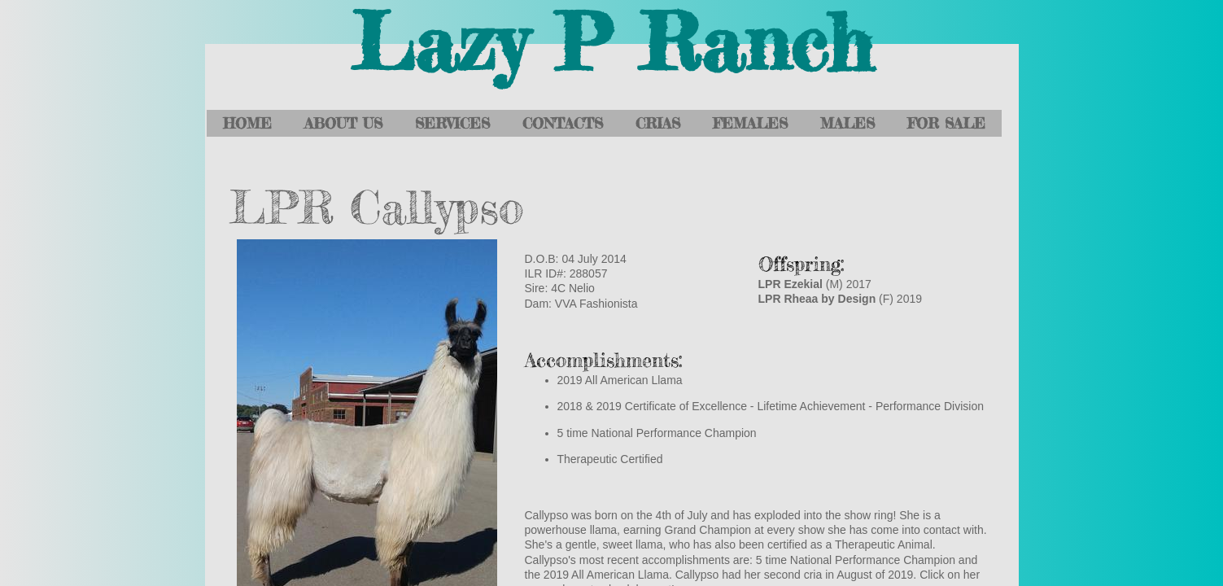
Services (452, 123)
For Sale (946, 123)
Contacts (562, 123)
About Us (343, 123)
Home (247, 123)
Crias (658, 123)
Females (750, 123)
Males (847, 123)
